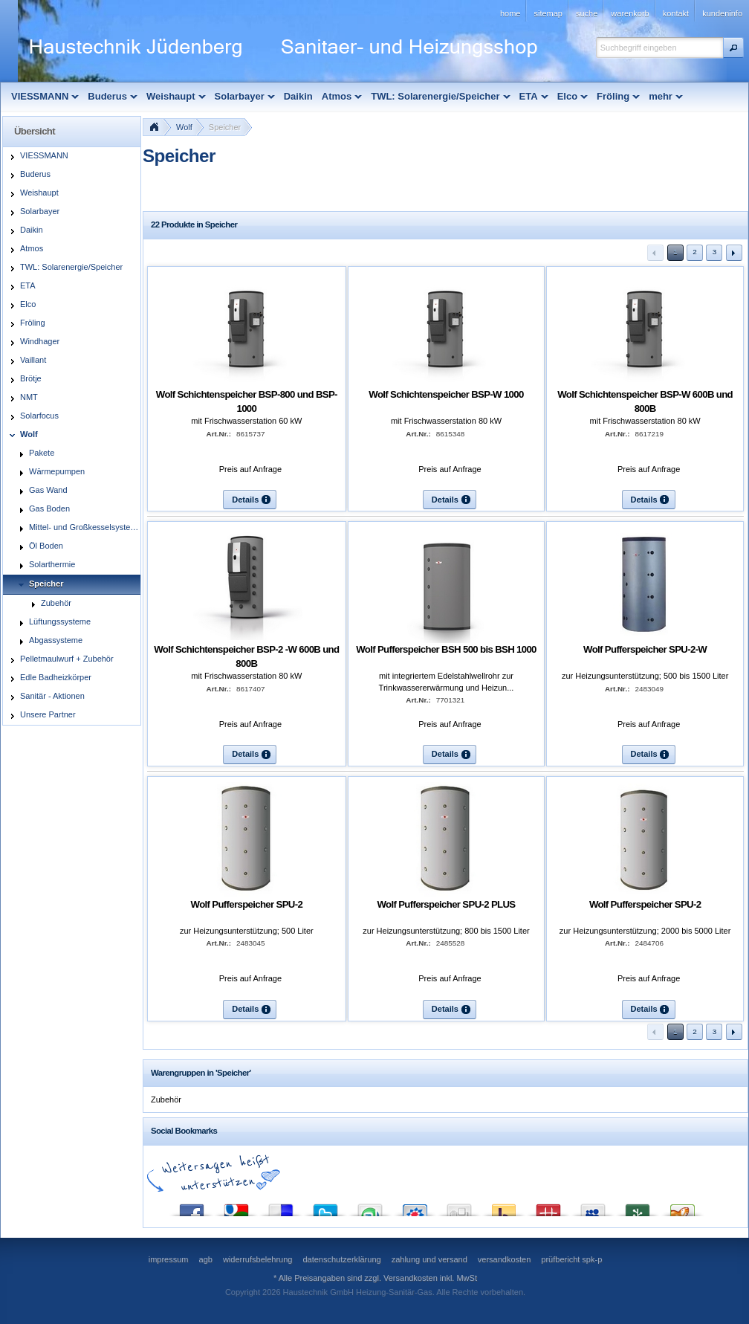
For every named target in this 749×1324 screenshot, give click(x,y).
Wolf (184, 127)
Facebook (191, 1207)
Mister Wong (548, 1207)
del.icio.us (281, 1207)
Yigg (682, 1207)
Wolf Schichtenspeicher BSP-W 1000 (446, 394)
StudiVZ (414, 1207)
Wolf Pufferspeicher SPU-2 (247, 904)
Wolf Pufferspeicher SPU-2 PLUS (446, 904)
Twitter (325, 1207)
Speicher (225, 127)
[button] (733, 47)
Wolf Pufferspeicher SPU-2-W (645, 649)
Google (236, 1207)
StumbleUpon (370, 1207)
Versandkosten (410, 1277)
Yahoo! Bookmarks (504, 1207)
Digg (459, 1207)
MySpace (593, 1207)
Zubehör (166, 1099)
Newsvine (637, 1207)
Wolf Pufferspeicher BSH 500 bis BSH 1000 (446, 649)
